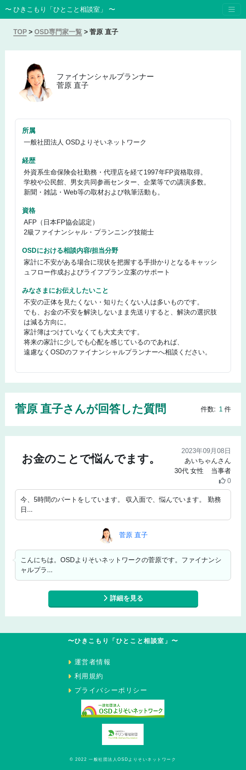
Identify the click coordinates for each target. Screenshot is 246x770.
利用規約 (89, 676)
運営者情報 (93, 661)
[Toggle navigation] (231, 9)
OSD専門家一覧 (58, 31)
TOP (20, 31)
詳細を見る (123, 598)
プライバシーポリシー (111, 690)
